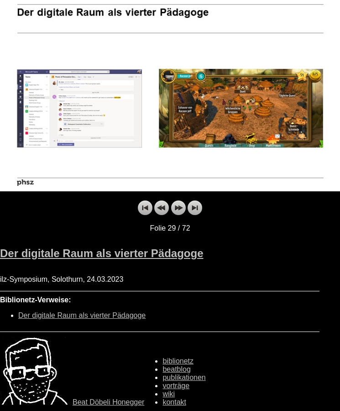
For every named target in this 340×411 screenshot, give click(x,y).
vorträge (175, 386)
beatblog (176, 369)
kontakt (174, 402)
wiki (168, 394)
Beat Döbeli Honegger (108, 402)
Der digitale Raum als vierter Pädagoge (102, 253)
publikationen (183, 377)
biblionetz (178, 361)
